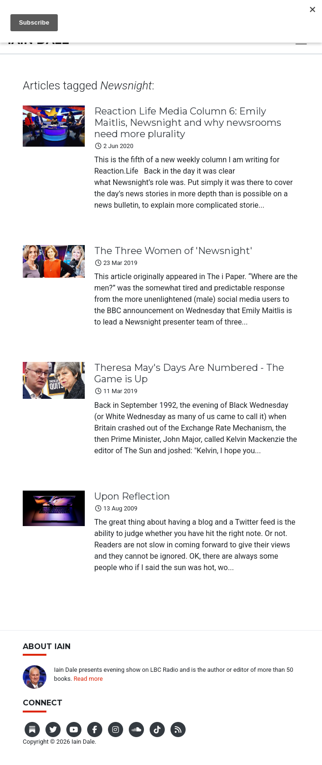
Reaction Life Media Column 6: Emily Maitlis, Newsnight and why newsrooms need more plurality (187, 123)
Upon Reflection (132, 496)
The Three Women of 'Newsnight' (173, 250)
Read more (88, 678)
